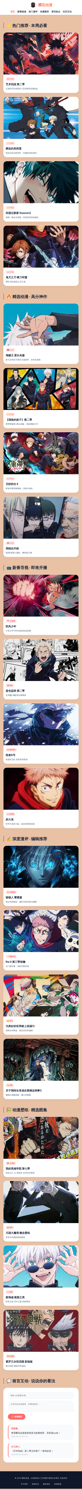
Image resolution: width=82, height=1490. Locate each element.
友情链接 (57, 1485)
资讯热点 (55, 11)
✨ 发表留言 (16, 1418)
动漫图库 (44, 11)
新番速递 (21, 11)
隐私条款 (46, 1485)
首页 (12, 11)
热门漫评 (33, 11)
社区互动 (67, 11)
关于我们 (24, 1485)
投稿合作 (35, 1485)
